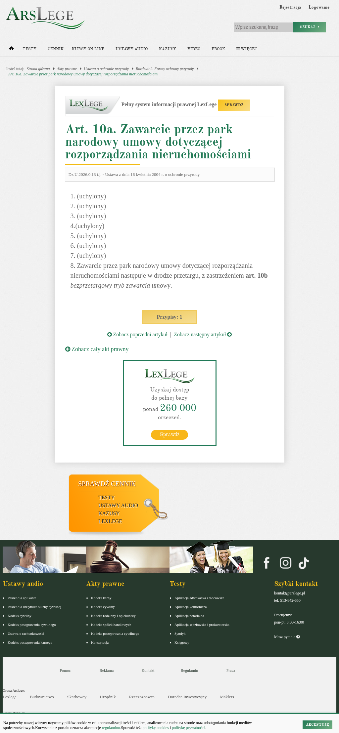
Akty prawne (67, 68)
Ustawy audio (132, 49)
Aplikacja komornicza (190, 607)
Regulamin (189, 670)
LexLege (110, 521)
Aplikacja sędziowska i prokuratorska (201, 625)
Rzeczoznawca (142, 696)
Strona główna (38, 68)
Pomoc (65, 670)
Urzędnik (108, 696)
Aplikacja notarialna (189, 616)
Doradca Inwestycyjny (187, 696)
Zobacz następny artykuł (203, 334)
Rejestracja (290, 7)
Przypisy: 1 (169, 317)
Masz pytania (287, 636)
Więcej (246, 49)
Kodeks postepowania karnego (30, 642)
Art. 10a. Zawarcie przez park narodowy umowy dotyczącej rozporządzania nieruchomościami (83, 74)
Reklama (107, 670)
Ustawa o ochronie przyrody (106, 68)
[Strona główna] (11, 50)
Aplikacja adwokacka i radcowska (199, 598)
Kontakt (148, 670)
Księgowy (181, 642)
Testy (29, 49)
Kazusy (167, 49)
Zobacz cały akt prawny (97, 349)
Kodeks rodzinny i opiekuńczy (113, 616)
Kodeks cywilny (19, 616)
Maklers (227, 696)
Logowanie (319, 7)
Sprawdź (169, 434)
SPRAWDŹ (233, 105)
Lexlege (10, 696)
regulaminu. (111, 727)
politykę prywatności (188, 727)
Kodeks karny (101, 598)
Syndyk (180, 633)
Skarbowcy (77, 696)
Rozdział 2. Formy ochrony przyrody (165, 68)
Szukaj (309, 27)
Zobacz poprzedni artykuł (137, 334)
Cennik (56, 49)
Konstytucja (100, 642)
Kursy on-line (88, 49)
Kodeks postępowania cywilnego (32, 625)
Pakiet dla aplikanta (22, 598)
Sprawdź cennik (107, 483)
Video (193, 49)
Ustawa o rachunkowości (26, 633)
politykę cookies (156, 727)
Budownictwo (42, 696)
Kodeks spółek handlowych (111, 625)
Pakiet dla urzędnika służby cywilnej (34, 607)
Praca (230, 670)
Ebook (218, 49)
